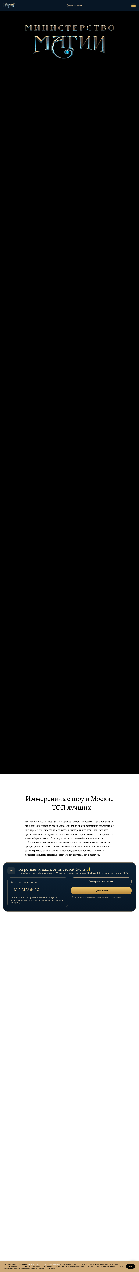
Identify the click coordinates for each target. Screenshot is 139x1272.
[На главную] (9, 5)
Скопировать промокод (101, 881)
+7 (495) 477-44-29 (73, 5)
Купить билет (101, 890)
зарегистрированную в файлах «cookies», (44, 1264)
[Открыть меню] (134, 5)
